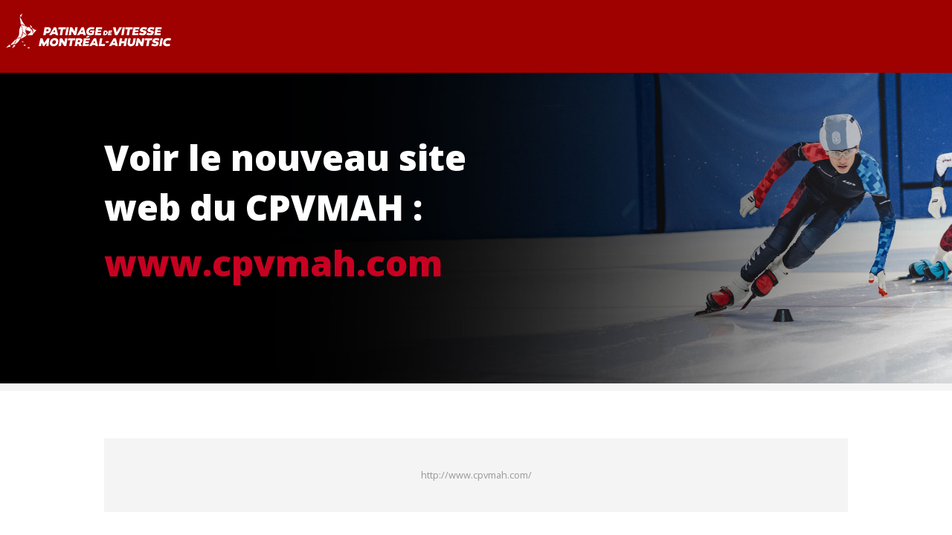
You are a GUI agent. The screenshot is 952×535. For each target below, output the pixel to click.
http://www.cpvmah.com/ (476, 475)
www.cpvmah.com (273, 263)
